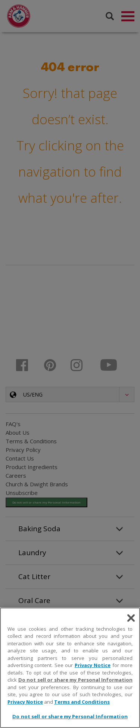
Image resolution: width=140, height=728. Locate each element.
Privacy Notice (93, 665)
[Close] (131, 618)
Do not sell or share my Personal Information (75, 679)
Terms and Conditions (82, 701)
